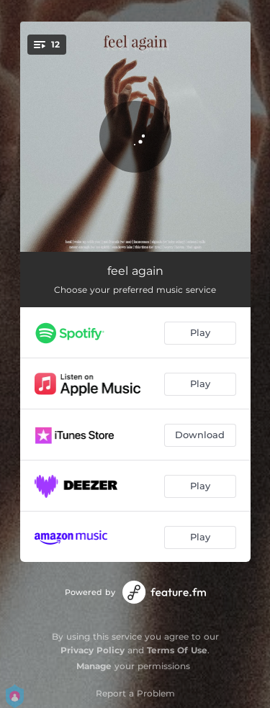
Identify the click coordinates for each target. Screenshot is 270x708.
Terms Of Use (177, 650)
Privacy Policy (92, 650)
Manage (94, 666)
